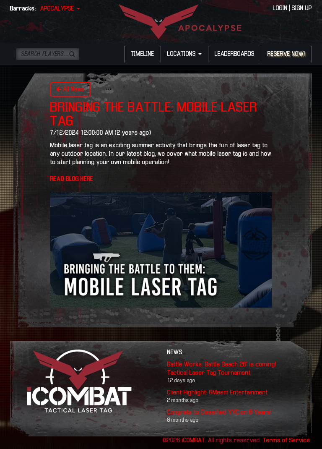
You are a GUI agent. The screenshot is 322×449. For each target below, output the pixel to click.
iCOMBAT (193, 441)
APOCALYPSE (60, 9)
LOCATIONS (184, 54)
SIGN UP (302, 8)
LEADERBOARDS (234, 54)
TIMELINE (142, 54)
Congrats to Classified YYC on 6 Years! (219, 412)
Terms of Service (286, 441)
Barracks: (23, 9)
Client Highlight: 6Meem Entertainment (217, 393)
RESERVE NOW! (286, 54)
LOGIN (280, 8)
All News (70, 89)
